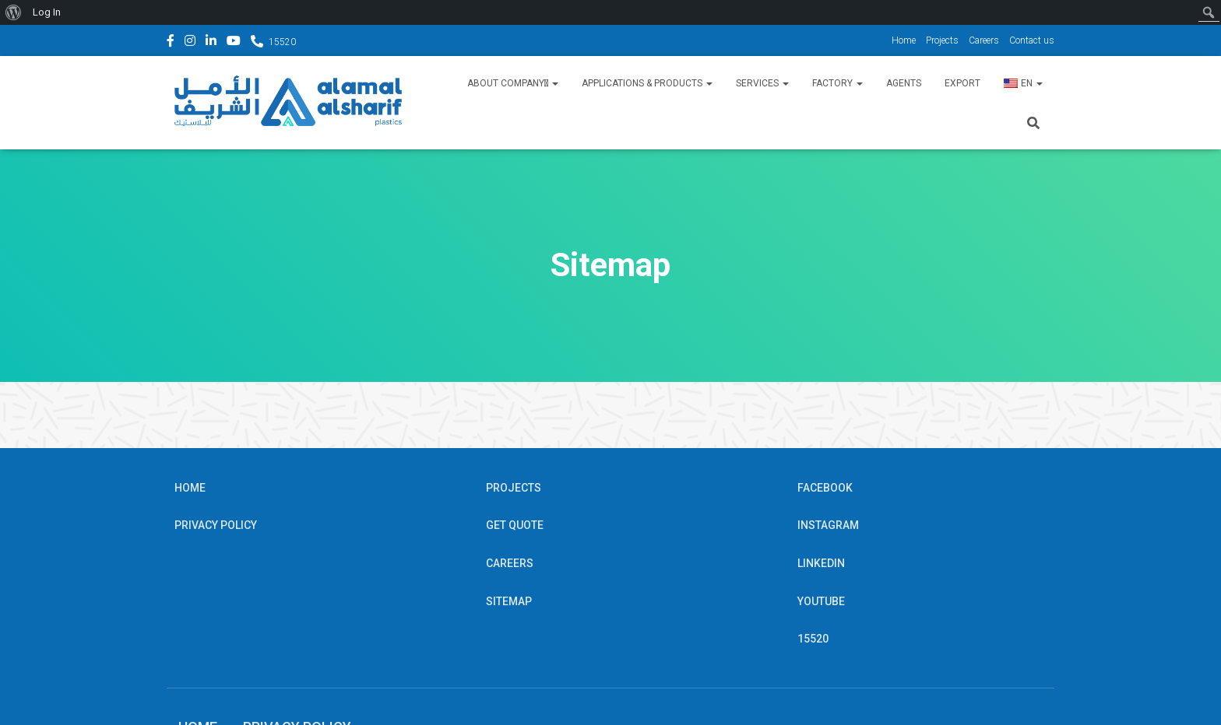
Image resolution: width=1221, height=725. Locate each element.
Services (762, 83)
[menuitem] (13, 12)
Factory (837, 83)
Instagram (190, 43)
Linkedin (211, 43)
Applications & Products (647, 83)
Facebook (170, 43)
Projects (942, 40)
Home (904, 40)
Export (962, 83)
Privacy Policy (215, 525)
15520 (282, 42)
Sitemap (509, 601)
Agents (903, 83)
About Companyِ (512, 83)
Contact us (1031, 40)
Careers (984, 40)
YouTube (234, 43)
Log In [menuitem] (47, 12)
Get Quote (515, 525)
